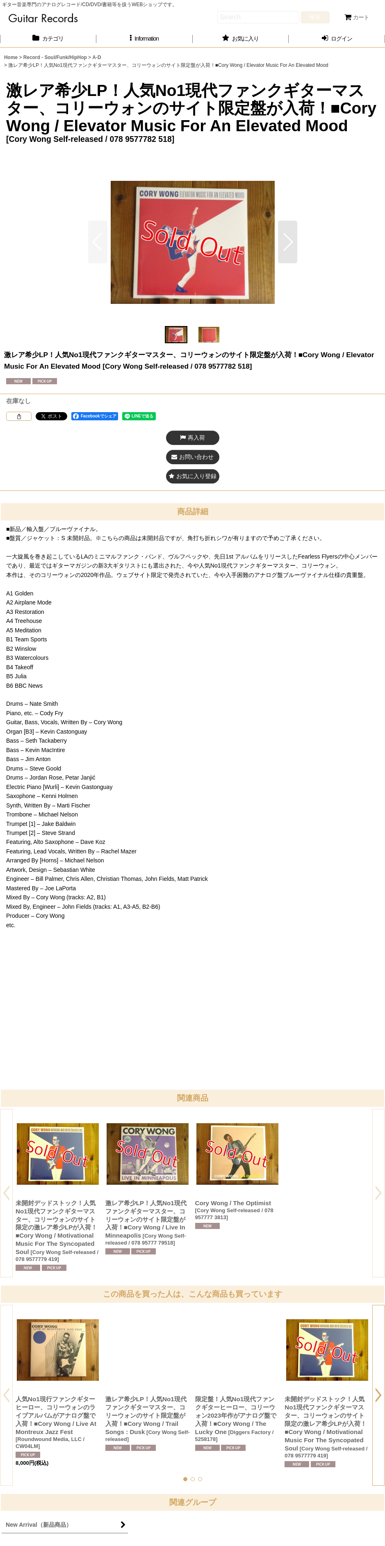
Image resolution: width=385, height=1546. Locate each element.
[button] (144, 38)
